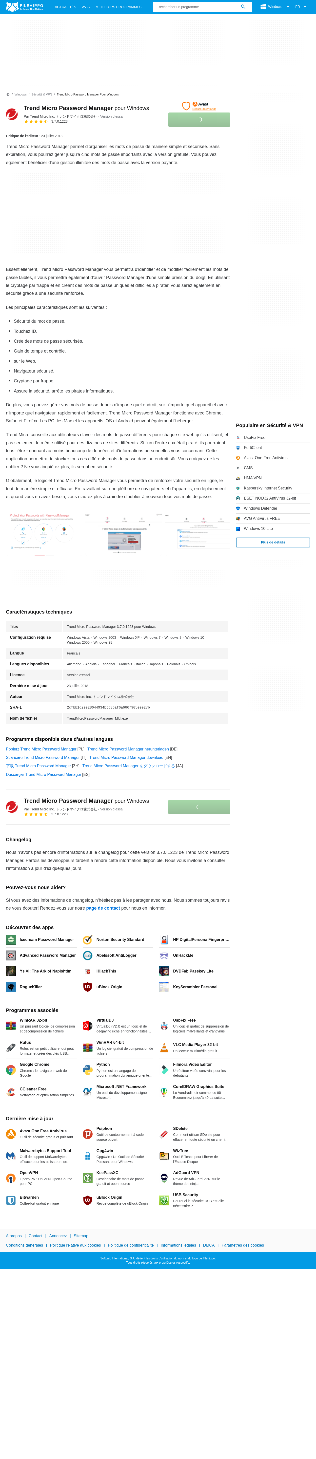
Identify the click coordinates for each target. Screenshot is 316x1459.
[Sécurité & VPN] (41, 95)
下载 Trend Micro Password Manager (38, 766)
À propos (14, 1236)
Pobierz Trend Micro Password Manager (41, 749)
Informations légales (178, 1245)
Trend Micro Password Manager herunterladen (128, 749)
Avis (86, 7)
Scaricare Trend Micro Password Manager (43, 757)
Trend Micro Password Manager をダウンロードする (128, 766)
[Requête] (202, 7)
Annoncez (58, 1236)
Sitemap (81, 1236)
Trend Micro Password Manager (86, 108)
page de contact (103, 908)
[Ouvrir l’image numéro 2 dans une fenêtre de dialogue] (203, 534)
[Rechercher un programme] (243, 7)
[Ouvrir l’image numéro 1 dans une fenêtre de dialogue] (123, 534)
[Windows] (21, 95)
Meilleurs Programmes (118, 7)
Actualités (65, 7)
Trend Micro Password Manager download (126, 757)
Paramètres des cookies (243, 1245)
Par (60, 116)
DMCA (209, 1245)
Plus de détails (273, 542)
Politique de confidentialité (131, 1245)
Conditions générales (24, 1245)
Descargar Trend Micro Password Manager (43, 774)
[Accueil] (8, 94)
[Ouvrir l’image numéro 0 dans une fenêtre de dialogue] (44, 534)
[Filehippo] (24, 7)
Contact (35, 1236)
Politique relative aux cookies (75, 1245)
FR (301, 7)
